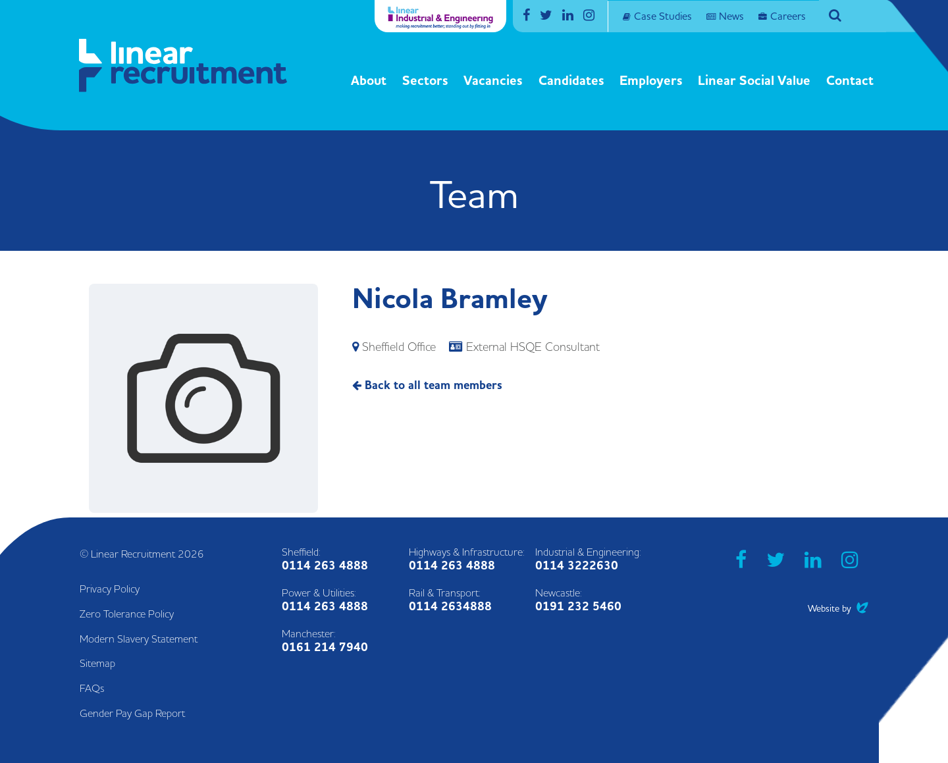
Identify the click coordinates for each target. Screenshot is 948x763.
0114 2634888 (450, 606)
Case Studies (663, 16)
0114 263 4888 (325, 566)
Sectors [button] (425, 81)
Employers (651, 81)
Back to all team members (427, 385)
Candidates (571, 81)
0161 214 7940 (325, 647)
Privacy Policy (110, 589)
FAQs (92, 688)
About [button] (368, 81)
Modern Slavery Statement (139, 639)
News (731, 16)
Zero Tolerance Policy (127, 614)
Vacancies (493, 81)
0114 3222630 (576, 566)
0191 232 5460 (578, 606)
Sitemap (97, 663)
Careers (788, 16)
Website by (838, 609)
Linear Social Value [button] (754, 81)
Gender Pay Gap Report (132, 713)
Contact (850, 81)
